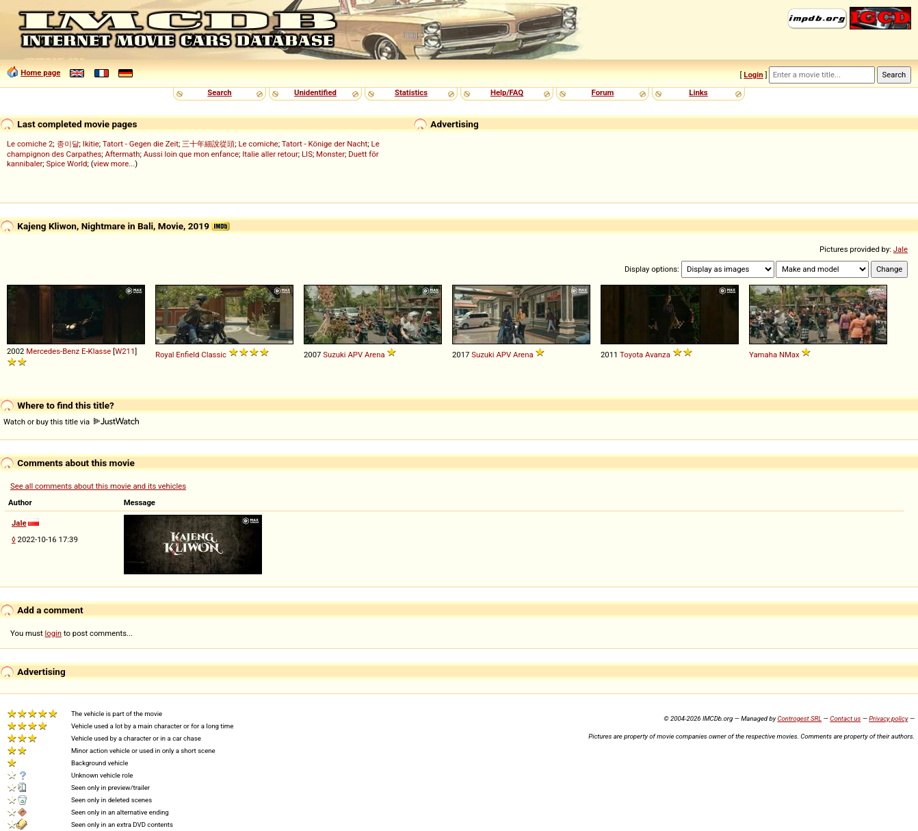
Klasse (100, 351)
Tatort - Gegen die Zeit (141, 144)
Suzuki (334, 354)
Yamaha (763, 354)
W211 (125, 351)
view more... (114, 163)
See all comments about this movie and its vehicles (98, 486)
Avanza (657, 354)
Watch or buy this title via (71, 421)
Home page (40, 72)
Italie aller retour (270, 154)
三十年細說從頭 (208, 144)
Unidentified (315, 92)
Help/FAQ (506, 92)
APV (355, 354)
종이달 (68, 144)
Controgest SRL (799, 718)
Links (698, 92)
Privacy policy (888, 718)
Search (219, 92)
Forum (603, 92)
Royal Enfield (177, 354)
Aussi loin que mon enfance (191, 154)
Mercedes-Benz (52, 351)
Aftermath (122, 154)
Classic (213, 354)
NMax (789, 354)
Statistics (411, 92)
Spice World (67, 163)
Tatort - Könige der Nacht (325, 144)
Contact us (845, 718)
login (53, 633)
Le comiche (258, 144)
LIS (307, 154)
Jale (900, 249)
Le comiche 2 (30, 144)
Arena (375, 354)
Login (753, 74)
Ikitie (91, 144)
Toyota (631, 354)
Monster (330, 154)
